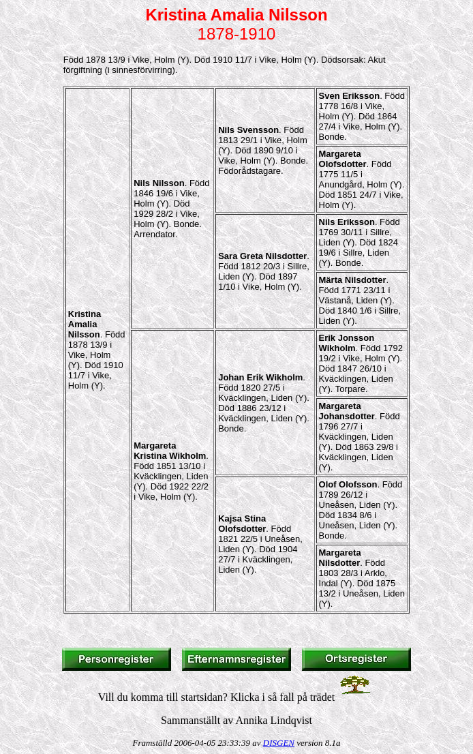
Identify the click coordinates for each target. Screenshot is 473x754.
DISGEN (278, 743)
